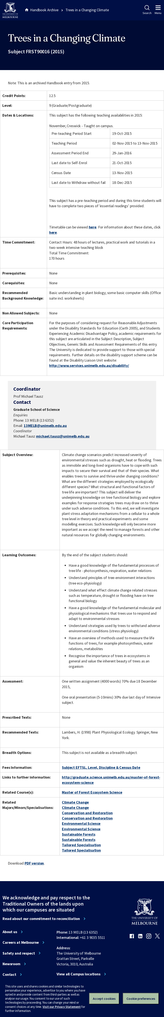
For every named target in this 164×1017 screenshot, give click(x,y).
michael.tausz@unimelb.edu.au (62, 436)
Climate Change (75, 802)
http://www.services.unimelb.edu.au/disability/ (89, 365)
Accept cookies (104, 998)
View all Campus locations (78, 974)
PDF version (34, 863)
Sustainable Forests (78, 834)
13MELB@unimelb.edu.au (45, 426)
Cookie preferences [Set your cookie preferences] (140, 998)
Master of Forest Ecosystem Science (92, 792)
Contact (9, 974)
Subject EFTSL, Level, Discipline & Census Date (101, 767)
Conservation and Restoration (87, 812)
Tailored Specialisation (81, 844)
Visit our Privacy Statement (62, 1007)
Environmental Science (81, 823)
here (92, 227)
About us (10, 932)
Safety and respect (19, 953)
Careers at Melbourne (21, 942)
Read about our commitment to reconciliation (41, 918)
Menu (158, 10)
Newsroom (11, 964)
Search (147, 10)
